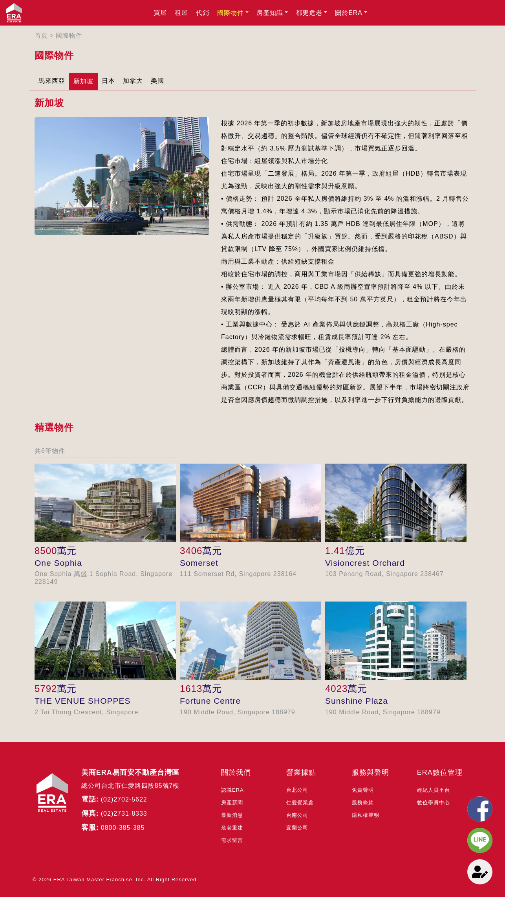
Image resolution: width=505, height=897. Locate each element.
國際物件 (230, 12)
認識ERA (232, 790)
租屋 (181, 12)
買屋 (160, 12)
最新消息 (232, 815)
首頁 (41, 35)
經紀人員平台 (433, 790)
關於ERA (348, 12)
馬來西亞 (51, 80)
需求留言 (232, 840)
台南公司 (297, 815)
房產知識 (269, 12)
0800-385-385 (123, 827)
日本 (108, 80)
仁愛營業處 (300, 802)
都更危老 (309, 12)
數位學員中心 (433, 802)
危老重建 (232, 828)
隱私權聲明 (365, 815)
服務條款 (363, 802)
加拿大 (133, 80)
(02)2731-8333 (124, 813)
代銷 (202, 12)
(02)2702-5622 (124, 799)
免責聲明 (363, 790)
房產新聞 (232, 802)
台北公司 (297, 790)
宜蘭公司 (297, 828)
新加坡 (83, 81)
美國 (157, 80)
